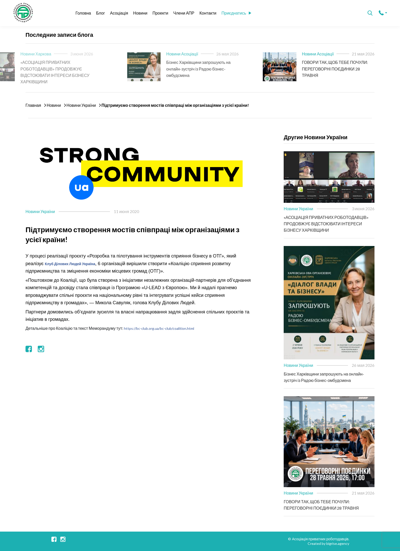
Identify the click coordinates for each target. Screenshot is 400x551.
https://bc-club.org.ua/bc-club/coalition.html (159, 328)
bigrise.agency (337, 543)
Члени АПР (183, 12)
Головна (83, 12)
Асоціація (119, 12)
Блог (100, 12)
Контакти (208, 12)
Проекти (160, 12)
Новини (140, 12)
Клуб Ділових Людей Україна (70, 264)
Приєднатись (236, 12)
